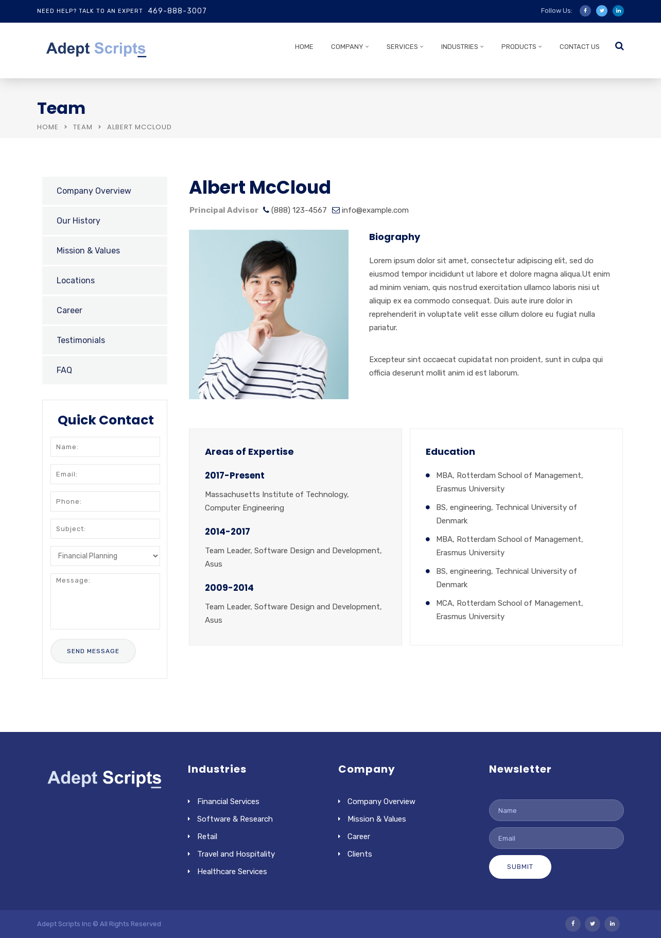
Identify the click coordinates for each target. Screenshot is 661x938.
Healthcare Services (232, 871)
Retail (207, 836)
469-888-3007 (177, 11)
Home (48, 127)
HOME (304, 46)
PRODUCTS (518, 46)
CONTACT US (580, 46)
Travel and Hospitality (236, 854)
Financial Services (228, 801)
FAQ (64, 370)
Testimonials (81, 340)
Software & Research (235, 819)
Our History (78, 221)
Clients (359, 854)
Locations (76, 280)
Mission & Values (88, 250)
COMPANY (347, 46)
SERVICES (402, 46)
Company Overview (94, 191)
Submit (520, 867)
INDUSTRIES (459, 46)
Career (69, 310)
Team (83, 127)
